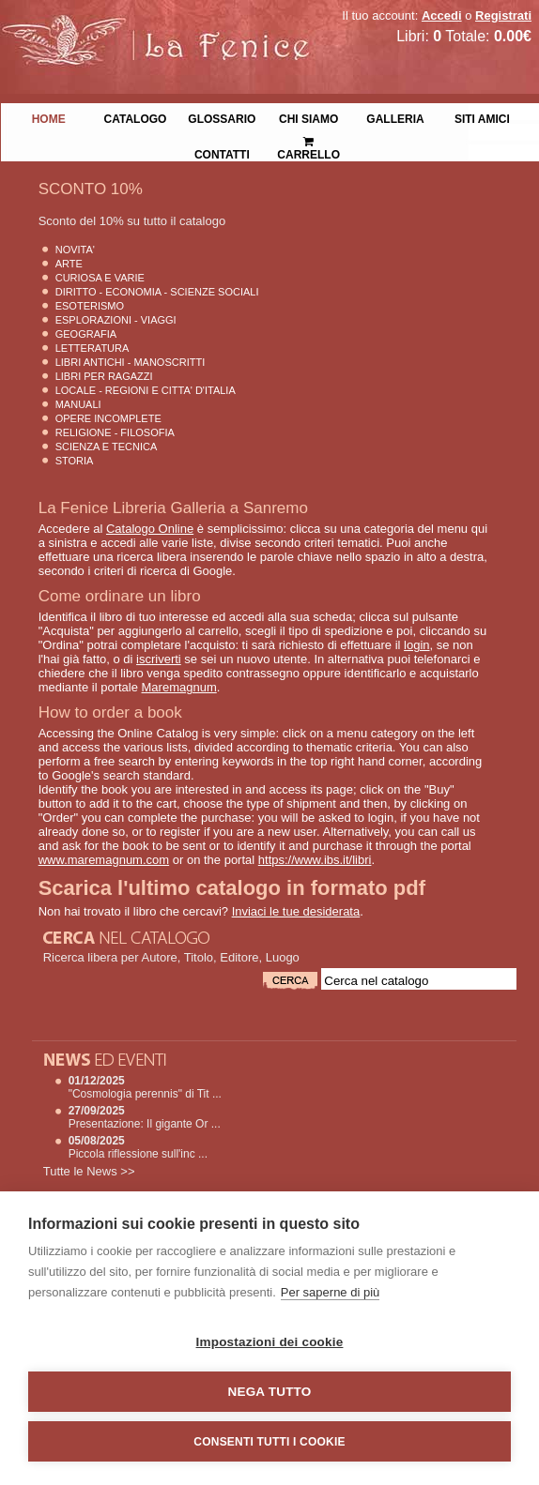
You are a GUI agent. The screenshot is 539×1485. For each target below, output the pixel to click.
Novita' (75, 249)
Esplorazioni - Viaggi (116, 320)
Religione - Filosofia (115, 432)
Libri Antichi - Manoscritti (130, 362)
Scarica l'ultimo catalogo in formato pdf (231, 888)
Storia (74, 460)
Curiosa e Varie (100, 277)
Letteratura (92, 348)
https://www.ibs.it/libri (315, 860)
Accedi (442, 15)
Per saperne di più (330, 1292)
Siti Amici (482, 117)
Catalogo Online (149, 529)
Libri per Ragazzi (104, 376)
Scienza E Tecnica (106, 446)
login (416, 645)
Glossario (221, 117)
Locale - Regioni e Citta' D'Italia (145, 390)
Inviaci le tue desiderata (296, 911)
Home (49, 117)
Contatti (222, 153)
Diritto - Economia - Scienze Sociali (157, 291)
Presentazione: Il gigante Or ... (145, 1123)
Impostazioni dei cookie (270, 1342)
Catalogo (135, 117)
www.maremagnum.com (103, 860)
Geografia (85, 334)
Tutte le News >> (89, 1171)
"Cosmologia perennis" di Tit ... (145, 1093)
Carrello (308, 140)
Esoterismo (89, 305)
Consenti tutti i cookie (269, 1441)
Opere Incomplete (108, 418)
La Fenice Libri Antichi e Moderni (164, 28)
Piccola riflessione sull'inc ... (138, 1153)
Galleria (395, 117)
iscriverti (158, 659)
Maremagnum (179, 687)
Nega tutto (270, 1392)
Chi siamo (308, 117)
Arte (69, 263)
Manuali (78, 404)
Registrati (503, 15)
